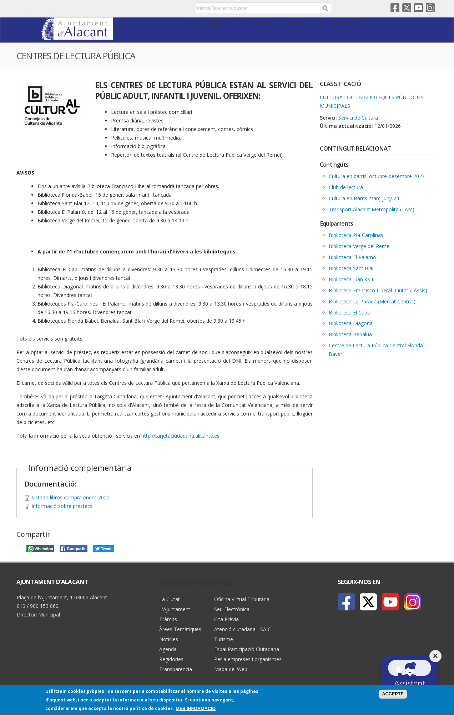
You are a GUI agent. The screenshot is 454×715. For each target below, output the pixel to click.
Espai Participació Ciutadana (246, 649)
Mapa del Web (230, 669)
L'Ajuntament (259, 22)
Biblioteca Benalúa (350, 334)
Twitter (406, 7)
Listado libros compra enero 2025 (70, 497)
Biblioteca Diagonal (351, 323)
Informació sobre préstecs (61, 506)
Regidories (171, 659)
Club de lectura (346, 187)
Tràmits (296, 22)
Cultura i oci (337, 97)
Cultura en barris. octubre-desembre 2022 (377, 176)
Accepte (393, 693)
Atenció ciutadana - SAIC (242, 629)
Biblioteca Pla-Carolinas (356, 235)
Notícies (168, 639)
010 (21, 606)
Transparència (175, 669)
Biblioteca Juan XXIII (351, 279)
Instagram (430, 7)
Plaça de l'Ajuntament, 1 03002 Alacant (62, 597)
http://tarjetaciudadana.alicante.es (180, 435)
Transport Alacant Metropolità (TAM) (371, 209)
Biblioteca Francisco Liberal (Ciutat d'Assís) (378, 290)
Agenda (168, 649)
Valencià (145, 8)
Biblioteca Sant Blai (351, 268)
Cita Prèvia (226, 619)
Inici (192, 22)
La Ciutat (221, 22)
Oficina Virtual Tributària (241, 599)
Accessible (40, 7)
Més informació (196, 708)
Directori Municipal (38, 614)
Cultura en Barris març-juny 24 (364, 198)
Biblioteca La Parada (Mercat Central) (372, 301)
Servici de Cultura (358, 117)
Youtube (418, 7)
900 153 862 (44, 606)
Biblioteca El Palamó (352, 257)
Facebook (394, 7)
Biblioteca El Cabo (349, 312)
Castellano (135, 8)
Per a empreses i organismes (248, 659)
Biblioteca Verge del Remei (359, 246)
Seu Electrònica (231, 609)
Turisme (223, 639)
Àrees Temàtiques (339, 22)
